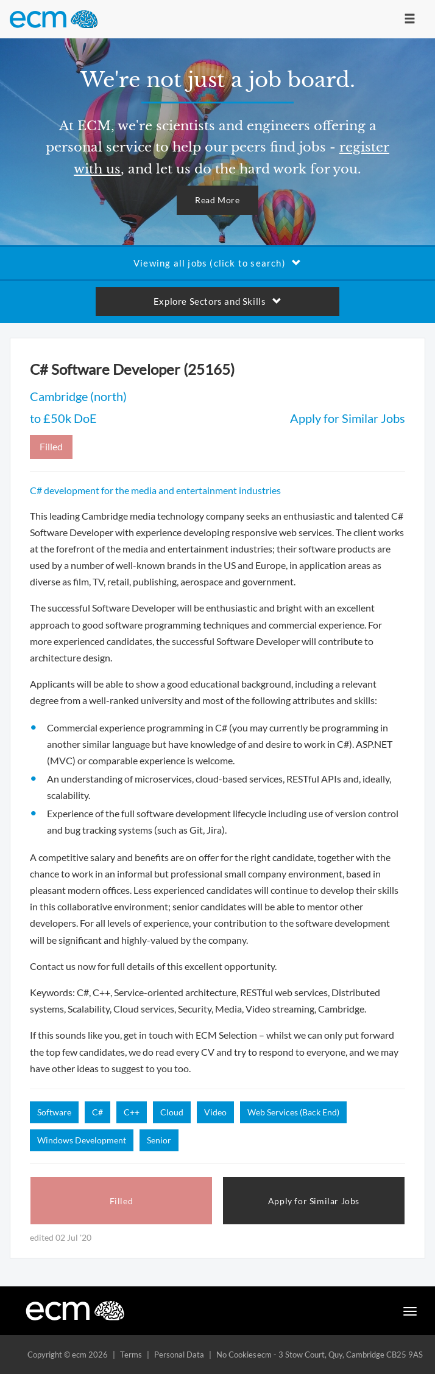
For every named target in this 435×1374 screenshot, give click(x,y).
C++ (132, 1112)
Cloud (171, 1112)
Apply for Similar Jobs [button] (313, 1201)
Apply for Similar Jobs (347, 418)
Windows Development (81, 1140)
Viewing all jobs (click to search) (217, 262)
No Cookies (236, 1354)
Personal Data (179, 1354)
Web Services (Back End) (293, 1112)
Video (215, 1112)
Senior (159, 1140)
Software (54, 1112)
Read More (217, 200)
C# (97, 1112)
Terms (131, 1354)
